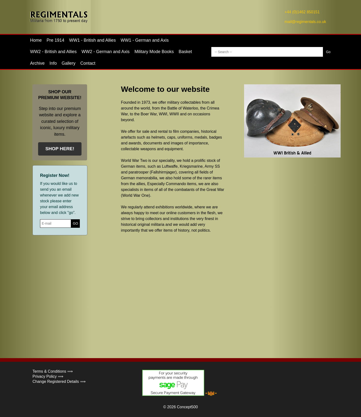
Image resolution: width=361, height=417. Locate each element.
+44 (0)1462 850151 (302, 12)
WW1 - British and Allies (92, 40)
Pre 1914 (55, 40)
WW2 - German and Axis (106, 51)
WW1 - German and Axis (145, 40)
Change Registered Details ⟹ (59, 381)
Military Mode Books (154, 51)
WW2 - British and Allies (53, 51)
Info (53, 63)
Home (36, 40)
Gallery (68, 63)
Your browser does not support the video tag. (218, 287)
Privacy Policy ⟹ (48, 376)
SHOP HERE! (59, 148)
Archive (37, 63)
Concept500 (187, 407)
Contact (87, 63)
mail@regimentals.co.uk (305, 22)
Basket (185, 51)
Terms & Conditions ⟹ (53, 371)
